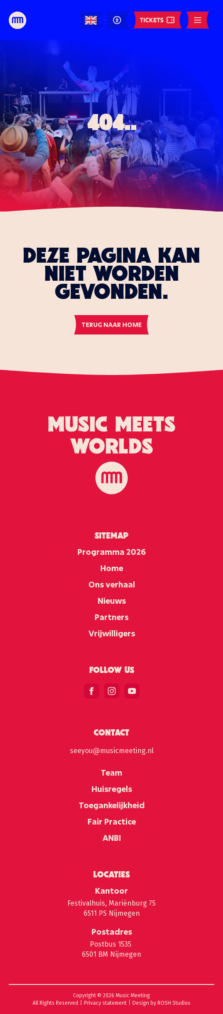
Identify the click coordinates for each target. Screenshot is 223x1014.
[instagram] (111, 690)
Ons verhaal (111, 584)
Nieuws (112, 600)
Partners (111, 617)
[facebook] (91, 690)
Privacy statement (105, 1003)
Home (111, 568)
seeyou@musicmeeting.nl (112, 751)
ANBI (111, 837)
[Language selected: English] (91, 20)
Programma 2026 (111, 551)
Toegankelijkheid (112, 805)
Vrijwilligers (111, 633)
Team (111, 772)
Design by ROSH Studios (161, 1003)
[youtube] (131, 690)
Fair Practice (112, 821)
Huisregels (111, 789)
